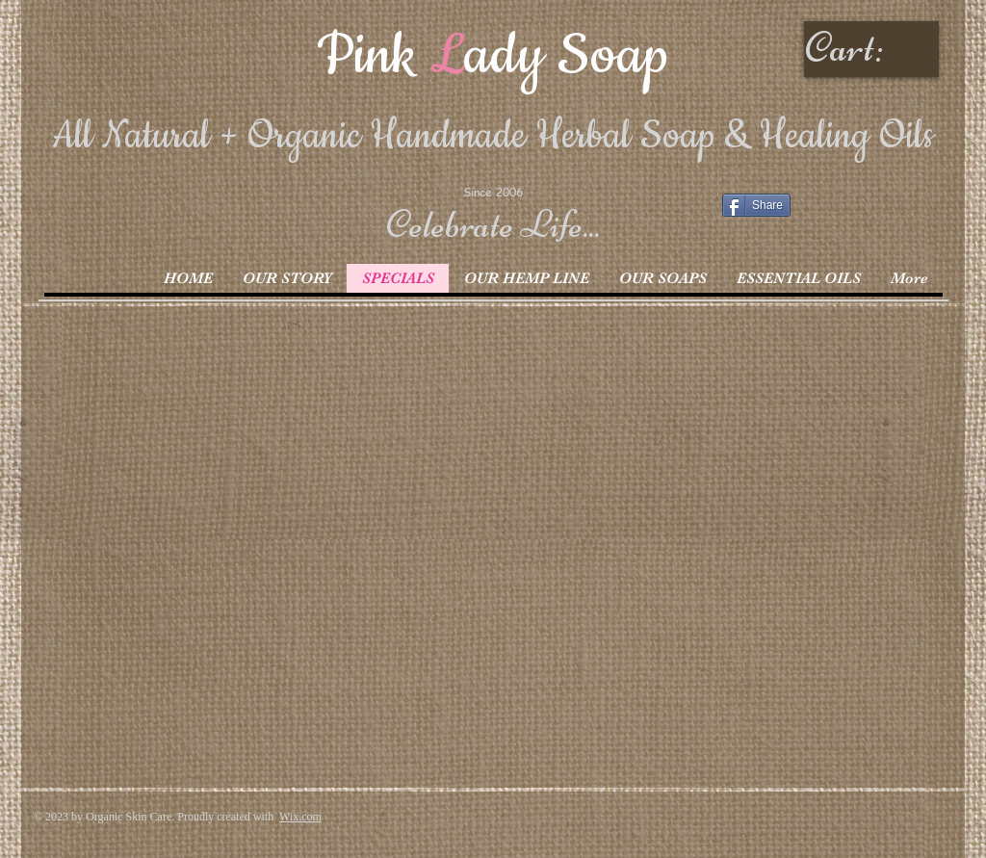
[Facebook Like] (842, 210)
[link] (873, 46)
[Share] (756, 205)
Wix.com (300, 816)
